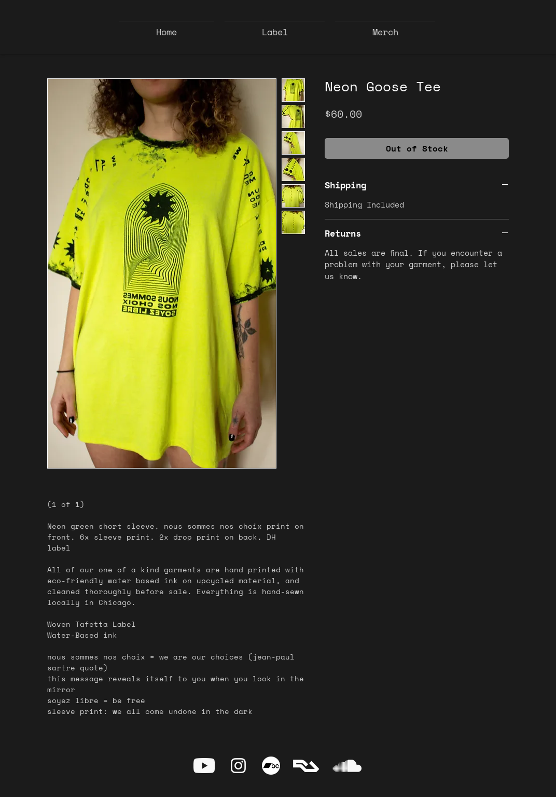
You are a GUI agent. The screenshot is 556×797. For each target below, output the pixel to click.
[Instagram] (238, 765)
